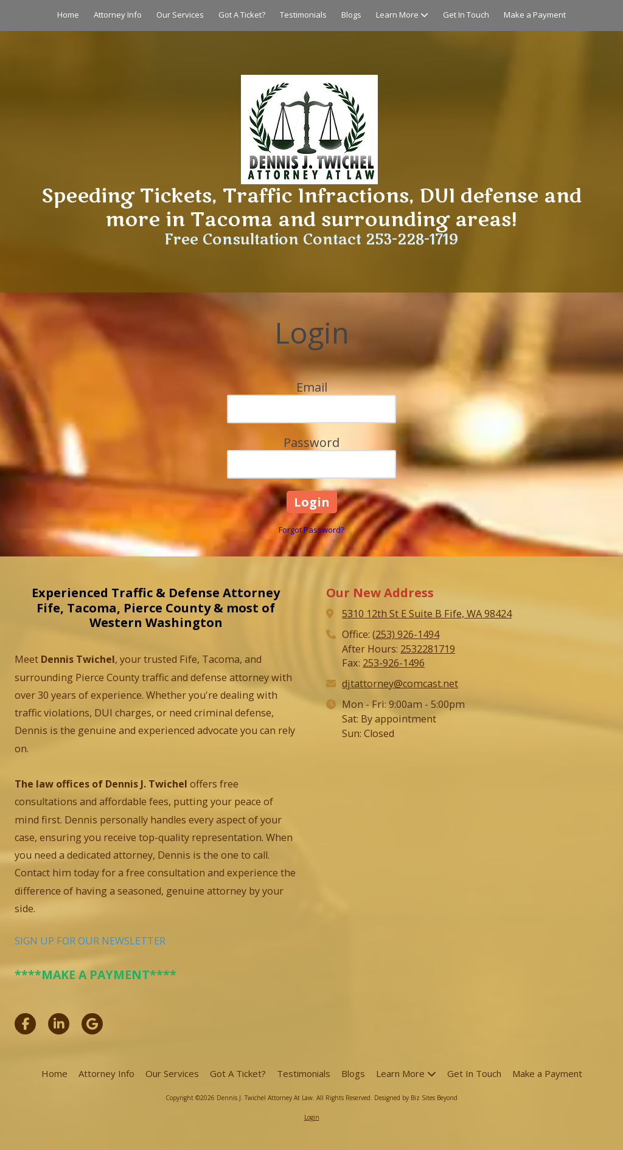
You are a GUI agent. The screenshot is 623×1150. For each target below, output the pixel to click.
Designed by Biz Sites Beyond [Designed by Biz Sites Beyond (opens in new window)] (416, 1097)
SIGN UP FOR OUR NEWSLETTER (90, 940)
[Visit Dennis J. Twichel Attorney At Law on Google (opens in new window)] (92, 1023)
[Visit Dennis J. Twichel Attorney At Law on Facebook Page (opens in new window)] (25, 1023)
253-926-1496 (394, 663)
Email (311, 387)
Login (311, 1117)
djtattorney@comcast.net (400, 683)
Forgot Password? (311, 529)
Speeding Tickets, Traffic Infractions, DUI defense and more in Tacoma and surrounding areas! (311, 207)
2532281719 (427, 649)
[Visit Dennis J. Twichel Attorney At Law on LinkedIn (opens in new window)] (58, 1023)
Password (311, 442)
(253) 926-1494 (405, 634)
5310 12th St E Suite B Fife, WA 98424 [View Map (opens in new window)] (427, 613)
